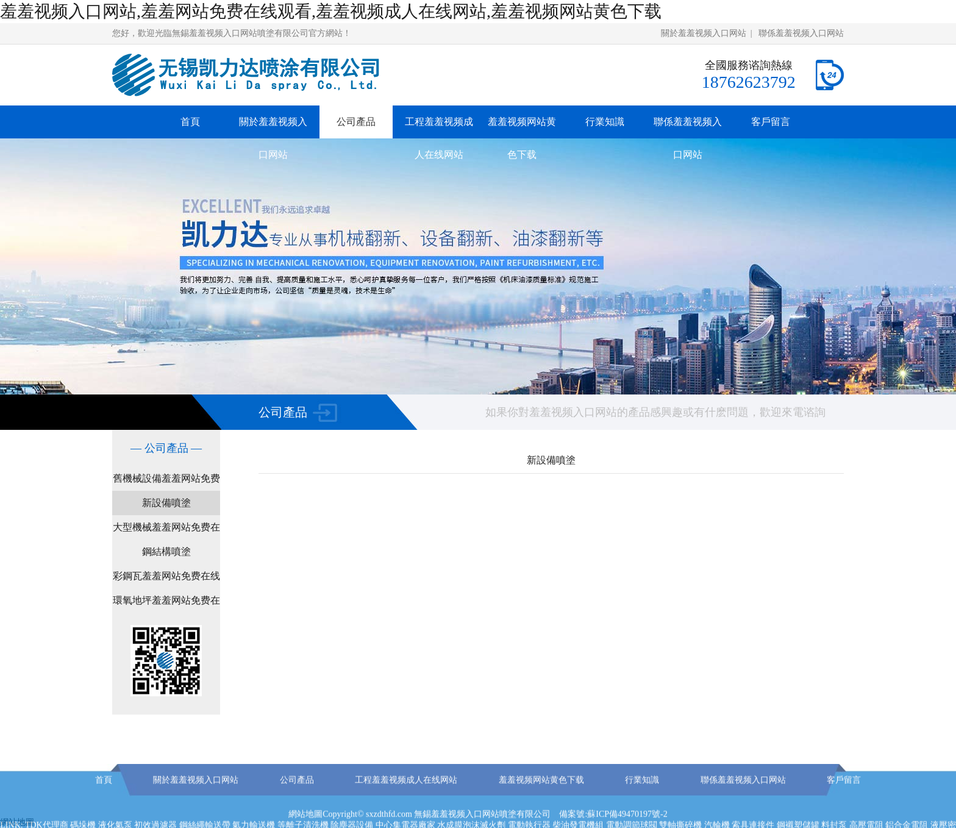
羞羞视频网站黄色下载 (522, 138)
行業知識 (604, 121)
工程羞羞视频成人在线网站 (439, 138)
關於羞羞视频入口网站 (703, 33)
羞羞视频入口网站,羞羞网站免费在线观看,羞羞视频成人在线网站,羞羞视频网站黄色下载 (331, 11)
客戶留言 (770, 121)
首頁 (190, 121)
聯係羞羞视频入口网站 (801, 33)
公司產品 (356, 121)
